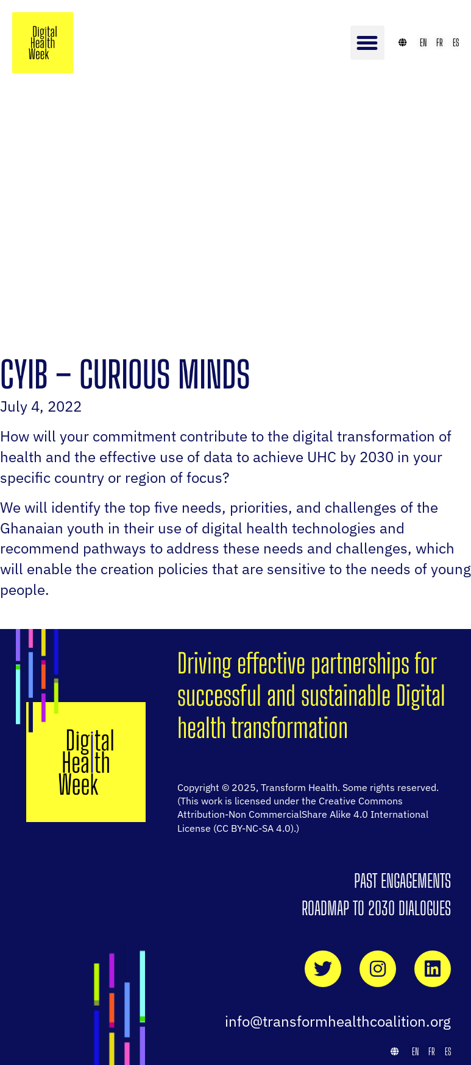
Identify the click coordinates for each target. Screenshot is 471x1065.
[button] (367, 43)
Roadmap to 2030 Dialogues (376, 908)
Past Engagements (402, 880)
